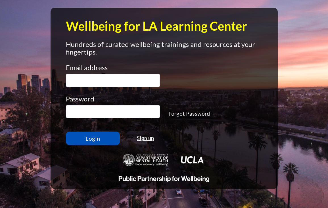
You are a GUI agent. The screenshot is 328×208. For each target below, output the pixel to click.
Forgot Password (189, 113)
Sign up (145, 138)
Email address (87, 67)
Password (80, 99)
